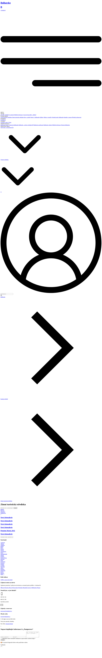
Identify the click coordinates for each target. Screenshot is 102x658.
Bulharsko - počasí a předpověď (26, 125)
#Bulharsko (34, 587)
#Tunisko (20, 587)
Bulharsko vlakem (48, 125)
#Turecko (6, 587)
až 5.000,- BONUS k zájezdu (7, 114)
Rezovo (2, 573)
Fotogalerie (3, 120)
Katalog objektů (4, 399)
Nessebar (3, 566)
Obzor (2, 568)
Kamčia (2, 556)
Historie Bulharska (65, 125)
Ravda (2, 571)
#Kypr (10, 587)
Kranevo (2, 563)
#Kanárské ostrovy (27, 587)
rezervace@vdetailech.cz (6, 611)
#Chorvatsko (15, 587)
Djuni (2, 552)
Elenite (2, 555)
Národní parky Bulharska (57, 117)
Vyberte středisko (21, 159)
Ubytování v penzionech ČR (7, 127)
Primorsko (3, 570)
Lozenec (2, 565)
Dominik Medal (9, 623)
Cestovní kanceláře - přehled (29, 114)
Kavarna (2, 559)
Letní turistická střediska (6, 117)
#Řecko (2, 587)
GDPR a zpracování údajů (6, 579)
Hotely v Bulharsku (35, 117)
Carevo (2, 550)
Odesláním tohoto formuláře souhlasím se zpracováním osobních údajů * (18, 639)
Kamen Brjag (4, 557)
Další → (2, 574)
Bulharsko (3, 297)
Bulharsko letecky (5, 125)
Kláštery (42, 117)
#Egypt (38, 587)
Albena (2, 544)
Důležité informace (18, 114)
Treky (6, 122)
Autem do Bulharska (13, 125)
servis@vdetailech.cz (5, 616)
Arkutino (3, 545)
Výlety (9, 122)
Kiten (2, 560)
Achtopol (3, 542)
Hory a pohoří (27, 117)
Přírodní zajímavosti (76, 117)
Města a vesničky (48, 117)
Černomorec (3, 551)
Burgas (2, 549)
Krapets (2, 564)
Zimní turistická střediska (18, 117)
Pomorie (2, 569)
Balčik (2, 546)
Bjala (2, 547)
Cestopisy (3, 122)
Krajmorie (3, 561)
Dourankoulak (4, 554)
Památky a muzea (68, 117)
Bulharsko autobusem (38, 125)
